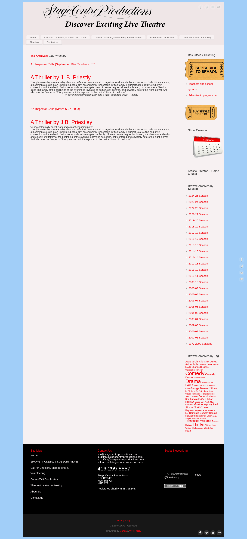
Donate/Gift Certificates (162, 37)
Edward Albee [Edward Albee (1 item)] (207, 382)
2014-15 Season (198, 251)
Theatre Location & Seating (197, 37)
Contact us (52, 42)
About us (34, 42)
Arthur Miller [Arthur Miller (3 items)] (192, 364)
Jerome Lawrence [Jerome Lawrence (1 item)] (207, 394)
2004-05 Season (198, 312)
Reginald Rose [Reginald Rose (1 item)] (201, 410)
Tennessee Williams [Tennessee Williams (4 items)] (198, 421)
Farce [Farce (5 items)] (189, 385)
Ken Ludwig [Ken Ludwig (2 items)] (191, 399)
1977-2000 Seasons (200, 343)
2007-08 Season (198, 294)
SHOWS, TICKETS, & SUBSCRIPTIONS (65, 37)
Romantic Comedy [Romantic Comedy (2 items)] (198, 413)
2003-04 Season (198, 319)
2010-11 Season (198, 275)
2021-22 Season (198, 214)
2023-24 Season (198, 201)
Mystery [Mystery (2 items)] (208, 404)
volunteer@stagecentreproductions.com (120, 462)
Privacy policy (123, 520)
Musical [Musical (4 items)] (198, 404)
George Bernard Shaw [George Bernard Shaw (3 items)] (203, 388)
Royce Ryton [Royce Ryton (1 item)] (200, 416)
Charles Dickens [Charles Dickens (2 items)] (200, 367)
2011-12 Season (198, 269)
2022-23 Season (198, 208)
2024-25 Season (198, 195)
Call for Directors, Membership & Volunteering (118, 37)
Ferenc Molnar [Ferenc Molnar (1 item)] (200, 385)
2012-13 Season (198, 263)
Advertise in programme (203, 95)
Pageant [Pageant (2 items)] (189, 410)
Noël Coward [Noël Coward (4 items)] (202, 407)
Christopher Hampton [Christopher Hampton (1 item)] (194, 370)
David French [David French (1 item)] (199, 378)
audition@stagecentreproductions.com (120, 456)
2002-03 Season (198, 325)
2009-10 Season (198, 282)
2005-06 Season (198, 306)
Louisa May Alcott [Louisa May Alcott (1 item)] (202, 402)
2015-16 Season (198, 245)
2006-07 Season (198, 300)
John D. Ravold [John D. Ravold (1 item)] (191, 396)
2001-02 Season (198, 331)
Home (33, 37)
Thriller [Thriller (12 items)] (199, 424)
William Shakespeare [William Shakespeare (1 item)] (194, 428)
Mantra (123, 531)
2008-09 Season (198, 288)
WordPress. (135, 531)
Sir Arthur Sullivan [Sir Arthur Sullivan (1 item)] (199, 418)
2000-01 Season (198, 337)
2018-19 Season (198, 226)
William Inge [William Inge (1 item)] (210, 425)
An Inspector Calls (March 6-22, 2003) (55, 109)
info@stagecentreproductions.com (117, 454)
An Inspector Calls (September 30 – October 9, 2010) (64, 64)
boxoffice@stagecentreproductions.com (120, 459)
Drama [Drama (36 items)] (193, 381)
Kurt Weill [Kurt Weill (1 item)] (202, 399)
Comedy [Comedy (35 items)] (195, 373)
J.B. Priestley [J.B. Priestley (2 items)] (201, 391)
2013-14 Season (198, 257)
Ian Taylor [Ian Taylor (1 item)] (189, 391)
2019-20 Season (198, 220)
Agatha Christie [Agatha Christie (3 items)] (194, 361)
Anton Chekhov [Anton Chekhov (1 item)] (210, 362)
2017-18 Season (198, 232)
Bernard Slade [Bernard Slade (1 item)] (206, 364)
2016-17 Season (198, 238)
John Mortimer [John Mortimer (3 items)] (207, 396)
